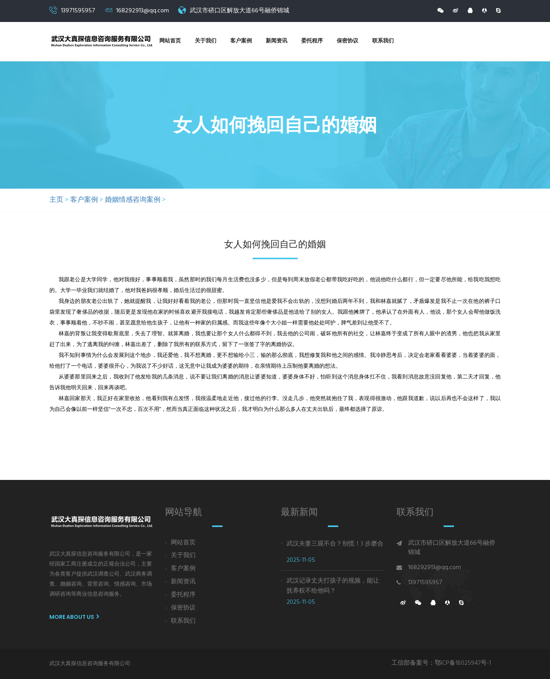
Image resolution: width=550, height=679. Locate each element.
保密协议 (347, 41)
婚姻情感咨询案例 (132, 200)
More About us (74, 617)
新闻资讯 (276, 41)
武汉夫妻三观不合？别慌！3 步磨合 (335, 544)
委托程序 (312, 41)
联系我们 (383, 41)
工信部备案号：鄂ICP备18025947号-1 (441, 663)
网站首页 (170, 41)
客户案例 (241, 41)
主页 (56, 200)
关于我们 (205, 41)
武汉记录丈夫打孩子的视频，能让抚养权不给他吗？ (333, 586)
